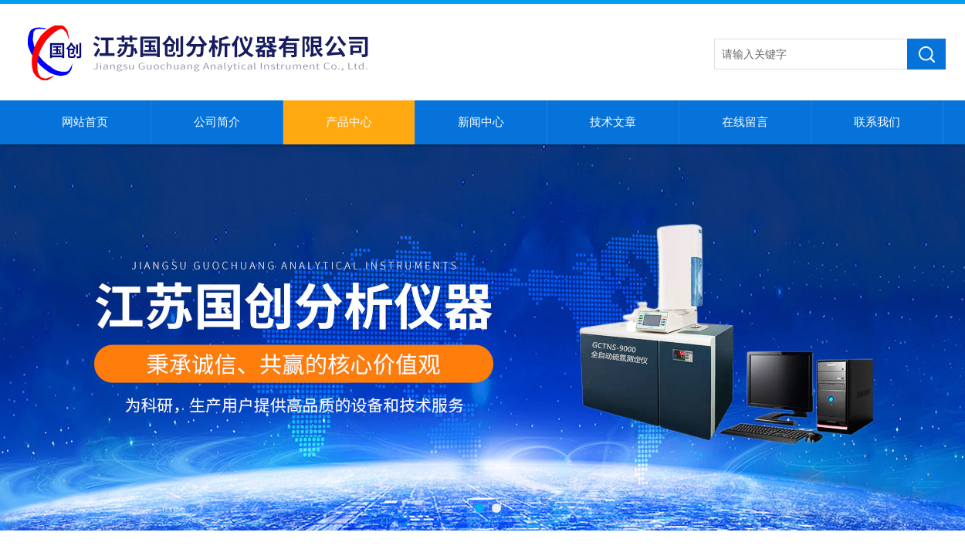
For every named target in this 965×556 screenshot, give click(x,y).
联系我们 (877, 122)
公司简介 (217, 122)
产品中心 (349, 122)
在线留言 (745, 122)
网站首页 (85, 122)
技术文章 (613, 122)
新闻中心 (481, 122)
